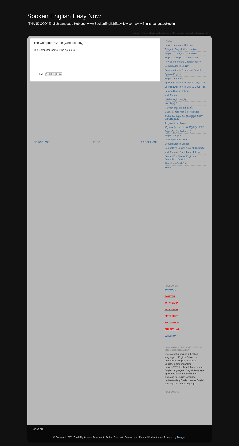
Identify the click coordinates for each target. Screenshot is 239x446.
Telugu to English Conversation (181, 49)
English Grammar (174, 78)
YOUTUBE (170, 289)
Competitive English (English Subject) (184, 148)
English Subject (173, 135)
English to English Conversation (181, 57)
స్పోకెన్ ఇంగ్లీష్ (171, 103)
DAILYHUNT (171, 336)
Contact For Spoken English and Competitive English (181, 157)
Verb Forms (171, 95)
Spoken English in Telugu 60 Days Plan (185, 87)
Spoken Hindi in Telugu (177, 91)
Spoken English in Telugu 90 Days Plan (185, 82)
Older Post (149, 142)
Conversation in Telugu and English (183, 70)
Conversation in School (177, 143)
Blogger (181, 437)
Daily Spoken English (176, 139)
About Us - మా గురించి (176, 163)
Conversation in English (177, 66)
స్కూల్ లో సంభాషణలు (175, 123)
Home (95, 142)
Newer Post (41, 142)
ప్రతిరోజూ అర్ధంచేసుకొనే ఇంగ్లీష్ (179, 107)
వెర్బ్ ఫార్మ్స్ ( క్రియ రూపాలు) (178, 131)
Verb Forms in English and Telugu (182, 152)
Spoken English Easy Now (64, 16)
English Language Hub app (179, 45)
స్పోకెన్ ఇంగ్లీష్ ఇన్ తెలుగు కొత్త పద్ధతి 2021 (185, 127)
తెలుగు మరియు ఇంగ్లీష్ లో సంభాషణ (182, 111)
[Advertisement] (95, 110)
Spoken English (173, 74)
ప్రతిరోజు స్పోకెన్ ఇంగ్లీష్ (175, 99)
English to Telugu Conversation (181, 53)
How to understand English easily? (183, 61)
